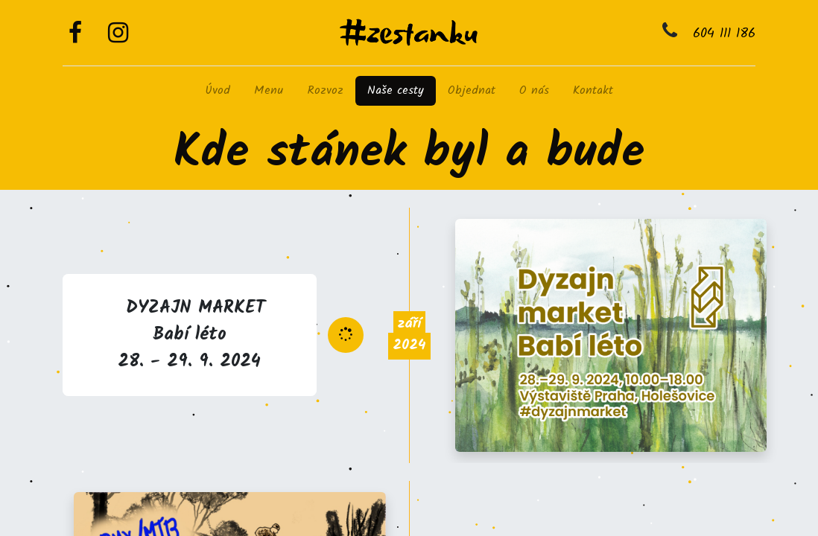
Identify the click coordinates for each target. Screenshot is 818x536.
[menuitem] (217, 91)
